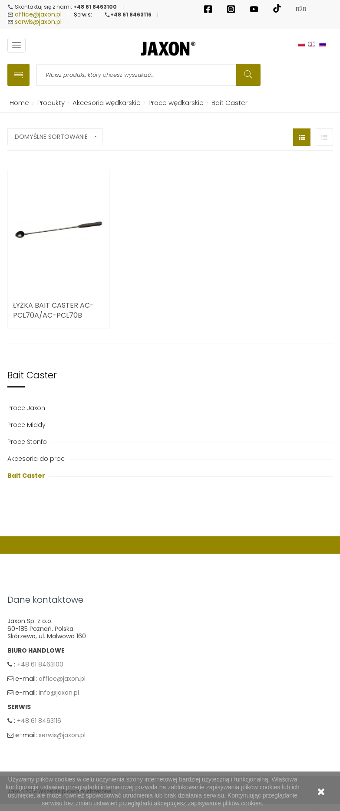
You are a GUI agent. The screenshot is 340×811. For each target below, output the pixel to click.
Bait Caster (26, 475)
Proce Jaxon (27, 408)
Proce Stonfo (28, 441)
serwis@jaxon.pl (38, 21)
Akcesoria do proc (36, 458)
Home (18, 102)
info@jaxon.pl (59, 692)
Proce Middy (27, 424)
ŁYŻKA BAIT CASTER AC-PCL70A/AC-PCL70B (53, 310)
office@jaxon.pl (38, 14)
